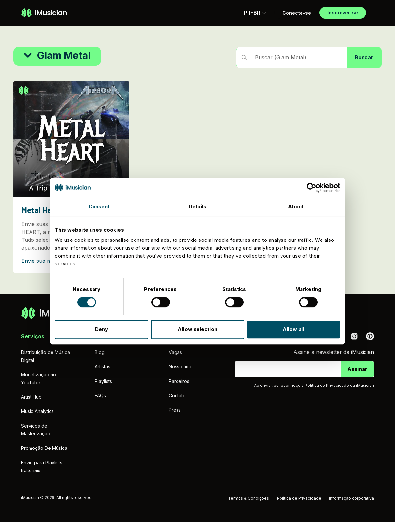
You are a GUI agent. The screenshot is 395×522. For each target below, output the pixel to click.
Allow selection (197, 329)
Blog (100, 352)
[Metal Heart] (71, 177)
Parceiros (179, 381)
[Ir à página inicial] (44, 12)
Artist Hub (31, 397)
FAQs (100, 395)
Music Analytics (37, 411)
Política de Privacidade (299, 498)
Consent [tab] (99, 206)
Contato (177, 395)
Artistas (102, 366)
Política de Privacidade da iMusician (339, 385)
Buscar (364, 57)
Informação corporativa (351, 498)
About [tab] (296, 206)
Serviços (32, 336)
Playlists (103, 381)
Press (175, 410)
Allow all (293, 329)
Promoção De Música (44, 448)
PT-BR (255, 13)
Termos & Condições (248, 498)
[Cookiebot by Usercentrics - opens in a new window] (311, 188)
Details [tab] (197, 206)
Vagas (175, 352)
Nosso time (181, 366)
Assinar (357, 369)
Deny (101, 329)
